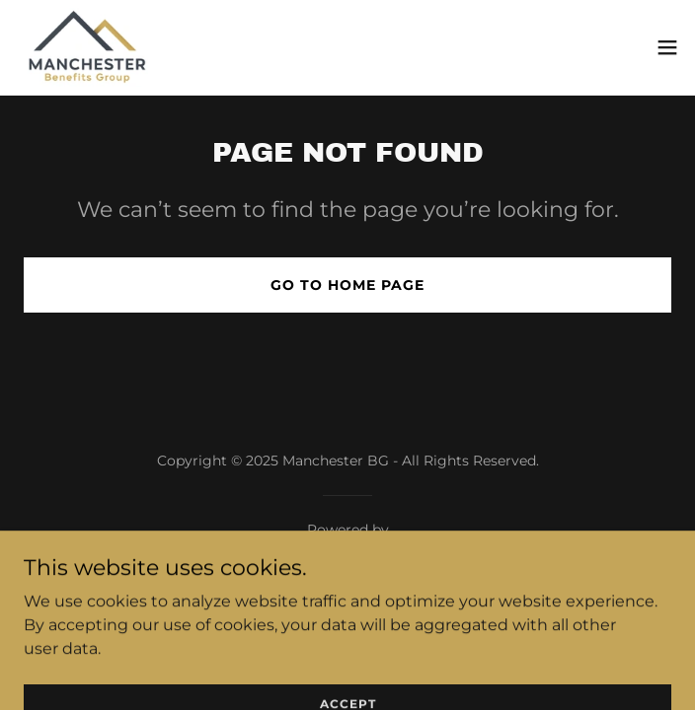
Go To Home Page (347, 285)
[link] (87, 47)
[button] (667, 47)
